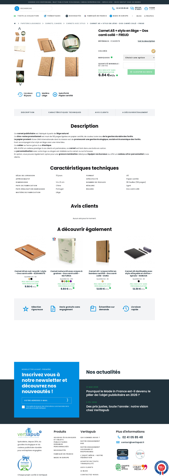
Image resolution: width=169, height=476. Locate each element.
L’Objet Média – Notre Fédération (92, 463)
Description (27, 119)
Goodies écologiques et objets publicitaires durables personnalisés (65, 449)
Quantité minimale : (109, 71)
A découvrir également (135, 119)
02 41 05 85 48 (130, 444)
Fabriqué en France (63, 461)
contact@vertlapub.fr (130, 449)
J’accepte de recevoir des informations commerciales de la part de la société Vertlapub (47, 414)
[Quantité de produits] (139, 72)
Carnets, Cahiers (53, 30)
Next (20, 91)
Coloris (102, 58)
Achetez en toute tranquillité (89, 469)
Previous (20, 35)
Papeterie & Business (31, 30)
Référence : (104, 48)
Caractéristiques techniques (64, 119)
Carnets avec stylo (75, 30)
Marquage (105, 65)
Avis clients (101, 119)
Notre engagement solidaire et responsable (90, 456)
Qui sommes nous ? (90, 444)
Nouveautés (60, 457)
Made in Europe (61, 465)
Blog (139, 23)
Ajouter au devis (141, 79)
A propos (149, 23)
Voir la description (146, 48)
